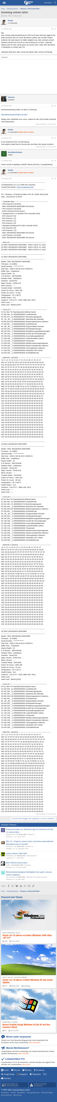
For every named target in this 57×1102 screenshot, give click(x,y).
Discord (17, 1070)
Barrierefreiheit (6, 1095)
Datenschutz (17, 1095)
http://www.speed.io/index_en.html (14, 114)
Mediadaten (21, 1092)
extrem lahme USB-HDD (16, 853)
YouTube (7, 1078)
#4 (55, 160)
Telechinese (9, 846)
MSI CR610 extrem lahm (16, 863)
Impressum (5, 1092)
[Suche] (55, 3)
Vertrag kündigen (47, 1092)
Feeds (6, 1070)
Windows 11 (31, 834)
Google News (9, 1074)
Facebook (40, 1070)
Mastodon (36, 1074)
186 (5, 941)
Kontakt (13, 1092)
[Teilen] (52, 29)
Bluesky (28, 1070)
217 (5, 986)
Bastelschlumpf (10, 834)
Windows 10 (29, 846)
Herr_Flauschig (10, 877)
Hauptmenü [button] (4, 3)
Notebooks (27, 865)
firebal (5, 16)
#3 (55, 138)
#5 (55, 178)
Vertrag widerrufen (33, 1092)
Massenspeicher (31, 856)
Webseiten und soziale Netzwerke (36, 877)
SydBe (8, 865)
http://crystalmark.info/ (25, 187)
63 (5, 1030)
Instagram (23, 1074)
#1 (55, 29)
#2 (55, 106)
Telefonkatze (10, 856)
